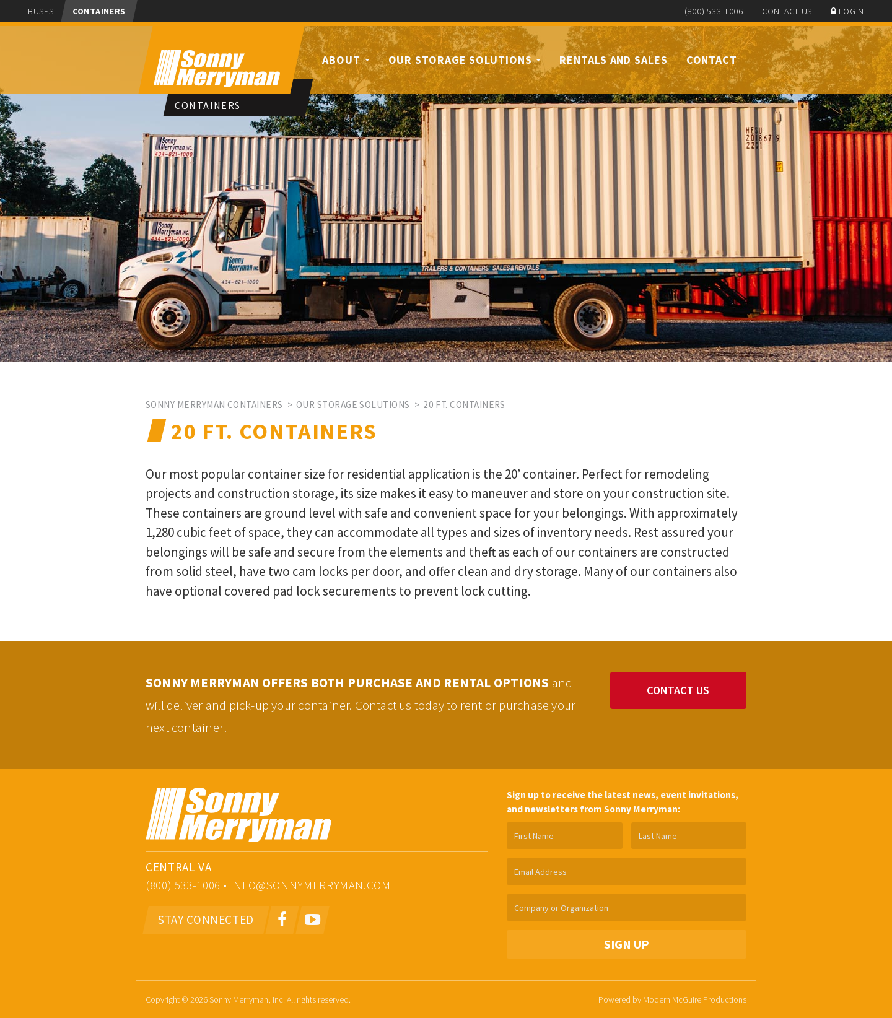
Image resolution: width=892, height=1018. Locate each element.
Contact (711, 60)
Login (847, 11)
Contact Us (787, 11)
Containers (99, 11)
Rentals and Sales (613, 60)
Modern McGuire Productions (694, 999)
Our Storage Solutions (464, 60)
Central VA (178, 866)
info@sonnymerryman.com (310, 884)
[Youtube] (312, 920)
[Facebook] (283, 920)
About (345, 60)
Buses (41, 11)
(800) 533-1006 (713, 11)
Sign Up (626, 944)
